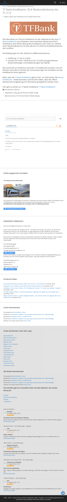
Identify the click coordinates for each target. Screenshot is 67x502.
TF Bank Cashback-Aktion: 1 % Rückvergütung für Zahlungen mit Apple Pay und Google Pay (30, 292)
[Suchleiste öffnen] (55, 2)
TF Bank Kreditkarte (23, 77)
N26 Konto (6, 359)
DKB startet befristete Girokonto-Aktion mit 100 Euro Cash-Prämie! (23, 284)
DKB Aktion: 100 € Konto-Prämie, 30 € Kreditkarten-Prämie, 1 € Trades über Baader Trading (31, 288)
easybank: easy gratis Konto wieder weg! (21, 93)
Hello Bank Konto (8, 355)
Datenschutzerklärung (10, 397)
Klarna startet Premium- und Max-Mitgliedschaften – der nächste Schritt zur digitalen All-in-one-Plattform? (32, 296)
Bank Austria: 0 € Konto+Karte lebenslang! (22, 96)
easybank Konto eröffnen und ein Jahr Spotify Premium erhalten (22, 286)
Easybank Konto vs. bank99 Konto (21, 316)
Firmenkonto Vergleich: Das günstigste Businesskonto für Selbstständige (32, 314)
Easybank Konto (8, 350)
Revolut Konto (7, 361)
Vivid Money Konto (9, 365)
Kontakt (5, 395)
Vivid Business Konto (19, 312)
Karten (17, 89)
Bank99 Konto (7, 342)
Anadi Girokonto (8, 335)
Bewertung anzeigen (9, 421)
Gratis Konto (27, 321)
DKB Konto (6, 348)
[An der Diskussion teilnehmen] (30, 119)
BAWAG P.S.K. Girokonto (10, 344)
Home (4, 6)
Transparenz (7, 401)
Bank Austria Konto (9, 340)
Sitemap (5, 399)
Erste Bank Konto (8, 352)
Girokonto (9, 89)
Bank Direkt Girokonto (10, 338)
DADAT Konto (7, 346)
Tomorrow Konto (8, 363)
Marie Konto (7, 357)
